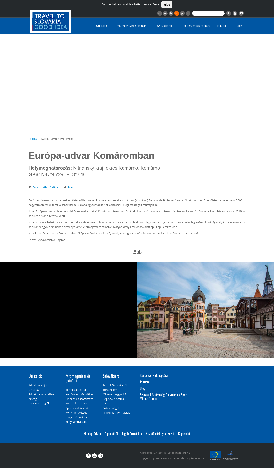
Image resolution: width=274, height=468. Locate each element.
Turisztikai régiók (39, 403)
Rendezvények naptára (196, 25)
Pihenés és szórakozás (79, 399)
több (137, 252)
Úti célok (103, 25)
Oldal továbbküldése (45, 187)
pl (182, 13)
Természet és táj (76, 389)
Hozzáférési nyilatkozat (160, 433)
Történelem (110, 389)
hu (176, 13)
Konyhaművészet (76, 412)
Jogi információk (132, 433)
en (165, 13)
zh (188, 13)
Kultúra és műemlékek (79, 394)
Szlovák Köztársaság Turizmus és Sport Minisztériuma (164, 396)
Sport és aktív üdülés (78, 408)
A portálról (111, 433)
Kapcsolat (184, 433)
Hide (167, 4)
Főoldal (33, 138)
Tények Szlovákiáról (115, 385)
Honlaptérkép (92, 433)
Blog (239, 25)
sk (159, 13)
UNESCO (34, 389)
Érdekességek (111, 408)
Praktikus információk (116, 412)
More (156, 4)
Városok (108, 403)
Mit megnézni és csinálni (133, 25)
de (170, 13)
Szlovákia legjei (38, 385)
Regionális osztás (113, 399)
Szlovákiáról (166, 25)
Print (71, 187)
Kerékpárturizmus (77, 403)
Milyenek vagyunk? (114, 394)
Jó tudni (223, 25)
